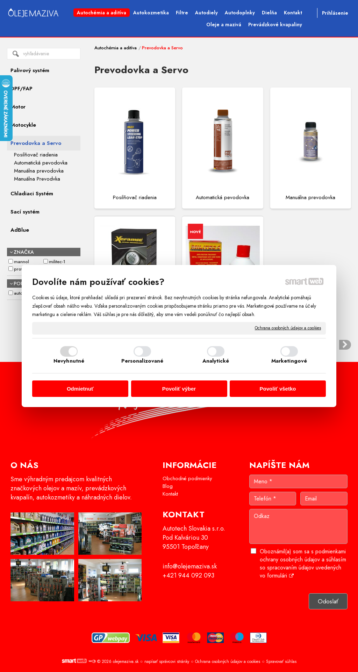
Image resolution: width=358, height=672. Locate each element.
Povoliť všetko (278, 389)
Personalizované (142, 361)
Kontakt (170, 494)
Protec (20, 269)
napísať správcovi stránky (166, 661)
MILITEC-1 (57, 261)
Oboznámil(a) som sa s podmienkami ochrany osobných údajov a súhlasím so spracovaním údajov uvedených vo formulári (303, 563)
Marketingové (289, 361)
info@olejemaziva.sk (190, 566)
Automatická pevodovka (222, 197)
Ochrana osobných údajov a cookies (288, 328)
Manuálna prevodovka (310, 197)
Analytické (215, 361)
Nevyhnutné (68, 361)
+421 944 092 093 (188, 575)
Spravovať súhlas (281, 661)
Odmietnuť (80, 389)
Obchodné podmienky (187, 478)
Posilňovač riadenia (135, 197)
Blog (168, 486)
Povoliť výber (179, 389)
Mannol (21, 261)
